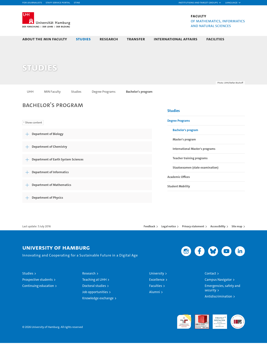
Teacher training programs (190, 167)
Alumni (154, 301)
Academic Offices (178, 186)
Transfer (136, 39)
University (156, 282)
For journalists (32, 2)
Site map (237, 235)
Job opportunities (95, 301)
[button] (200, 2)
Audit (198, 325)
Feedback (149, 235)
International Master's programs (194, 158)
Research (109, 39)
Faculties (155, 295)
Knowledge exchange (98, 307)
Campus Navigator (218, 288)
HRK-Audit (219, 325)
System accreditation (238, 327)
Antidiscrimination (218, 305)
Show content (33, 131)
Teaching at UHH (94, 288)
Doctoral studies (94, 295)
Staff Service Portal (58, 2)
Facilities (215, 39)
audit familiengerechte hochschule (184, 329)
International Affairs (175, 39)
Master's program (184, 149)
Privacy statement (193, 235)
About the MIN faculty (44, 39)
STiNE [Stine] (77, 2)
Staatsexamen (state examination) (195, 177)
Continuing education (38, 295)
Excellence (157, 288)
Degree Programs (178, 130)
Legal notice (168, 235)
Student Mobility (178, 195)
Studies (83, 39)
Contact (210, 282)
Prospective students (37, 288)
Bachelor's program (185, 139)
